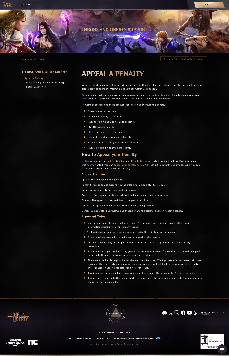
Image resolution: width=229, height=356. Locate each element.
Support (25, 5)
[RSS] (195, 313)
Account (29, 59)
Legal (71, 338)
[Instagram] (177, 313)
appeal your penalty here (128, 165)
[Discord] (164, 313)
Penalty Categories (35, 87)
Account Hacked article (188, 273)
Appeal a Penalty (34, 78)
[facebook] (183, 313)
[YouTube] (189, 313)
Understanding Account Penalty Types (46, 82)
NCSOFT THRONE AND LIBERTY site (114, 333)
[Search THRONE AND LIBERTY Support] (184, 59)
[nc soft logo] (33, 343)
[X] (171, 313)
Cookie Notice (101, 338)
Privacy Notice (84, 338)
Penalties (41, 59)
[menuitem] (209, 4)
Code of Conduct (160, 95)
